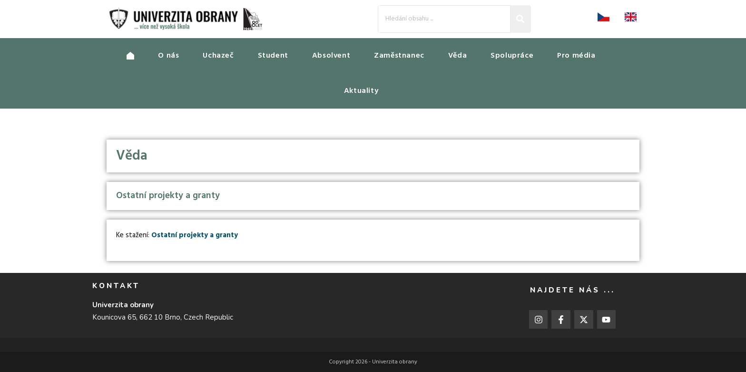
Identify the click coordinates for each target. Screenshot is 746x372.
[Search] (444, 18)
